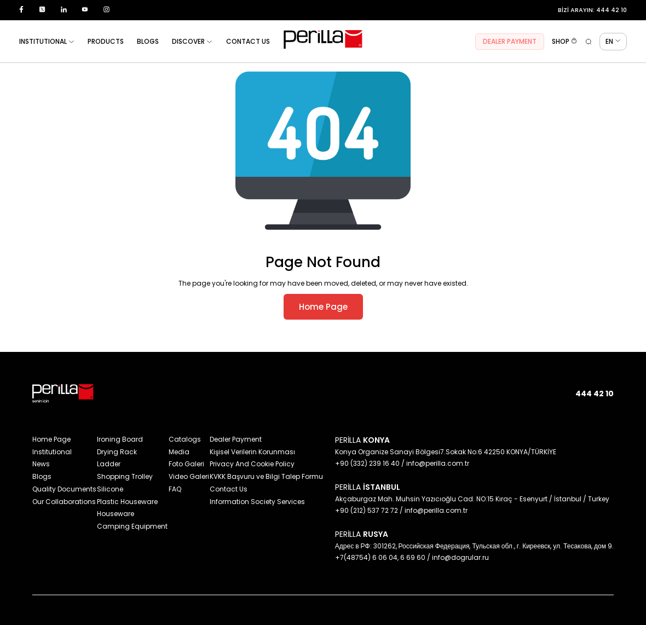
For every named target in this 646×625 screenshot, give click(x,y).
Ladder (108, 463)
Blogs (41, 476)
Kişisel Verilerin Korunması (252, 451)
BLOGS (148, 41)
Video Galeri (189, 476)
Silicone (110, 489)
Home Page (323, 306)
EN (613, 41)
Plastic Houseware (127, 501)
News (41, 463)
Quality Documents (64, 489)
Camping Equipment (132, 526)
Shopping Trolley (125, 476)
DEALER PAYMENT (510, 41)
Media (179, 451)
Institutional (52, 451)
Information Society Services (257, 501)
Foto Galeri (186, 463)
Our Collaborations (64, 501)
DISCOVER (192, 41)
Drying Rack (117, 451)
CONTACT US (248, 41)
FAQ (175, 489)
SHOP (564, 41)
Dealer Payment (236, 439)
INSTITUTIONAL (46, 41)
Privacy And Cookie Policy (252, 463)
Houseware (115, 513)
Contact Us (228, 489)
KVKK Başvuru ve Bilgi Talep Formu (266, 476)
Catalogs (185, 439)
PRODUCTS (106, 41)
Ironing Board (120, 439)
